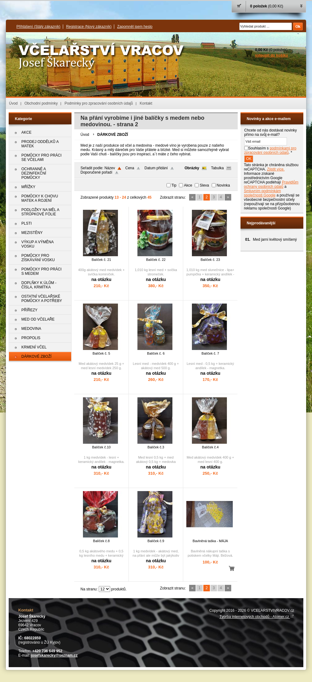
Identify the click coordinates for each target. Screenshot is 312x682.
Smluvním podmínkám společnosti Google (262, 193)
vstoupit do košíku (271, 55)
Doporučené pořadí (96, 172)
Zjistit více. (276, 169)
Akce (188, 185)
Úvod (13, 103)
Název (109, 168)
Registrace (88, 26)
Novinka (223, 185)
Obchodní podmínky (41, 103)
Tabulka (217, 168)
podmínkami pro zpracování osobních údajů (270, 150)
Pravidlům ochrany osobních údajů (271, 184)
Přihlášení (38, 26)
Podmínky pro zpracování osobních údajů (98, 103)
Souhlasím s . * (270, 150)
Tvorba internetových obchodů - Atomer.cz (256, 617)
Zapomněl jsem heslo (134, 26)
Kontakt (146, 103)
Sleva (204, 185)
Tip (173, 185)
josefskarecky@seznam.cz (54, 655)
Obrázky (191, 168)
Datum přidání (156, 168)
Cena (129, 168)
